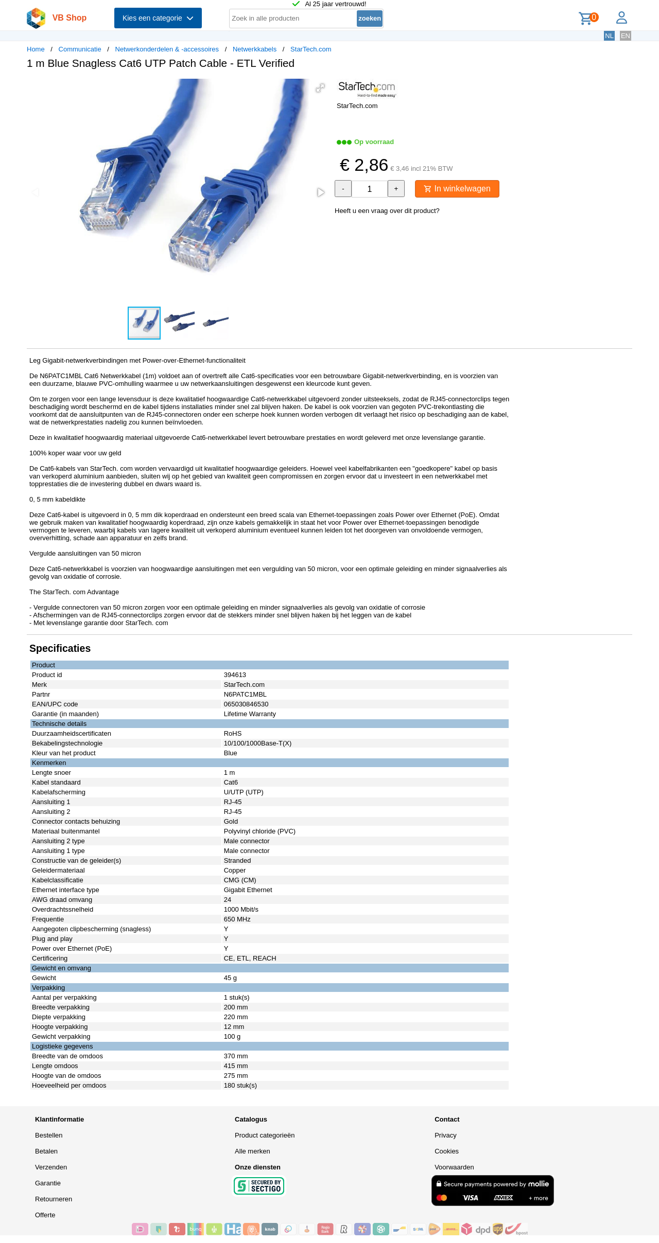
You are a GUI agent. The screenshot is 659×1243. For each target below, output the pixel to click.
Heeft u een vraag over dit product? (387, 211)
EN (625, 36)
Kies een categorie (158, 18)
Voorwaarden (454, 1167)
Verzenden (51, 1167)
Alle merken (252, 1151)
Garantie (48, 1183)
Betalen (46, 1151)
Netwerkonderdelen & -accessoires (167, 49)
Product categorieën (264, 1135)
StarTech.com (310, 49)
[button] (320, 88)
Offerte (45, 1215)
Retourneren (53, 1199)
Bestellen (48, 1135)
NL (609, 36)
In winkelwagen (457, 188)
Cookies (447, 1151)
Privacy (446, 1135)
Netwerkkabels (254, 49)
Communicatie (80, 49)
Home (36, 49)
